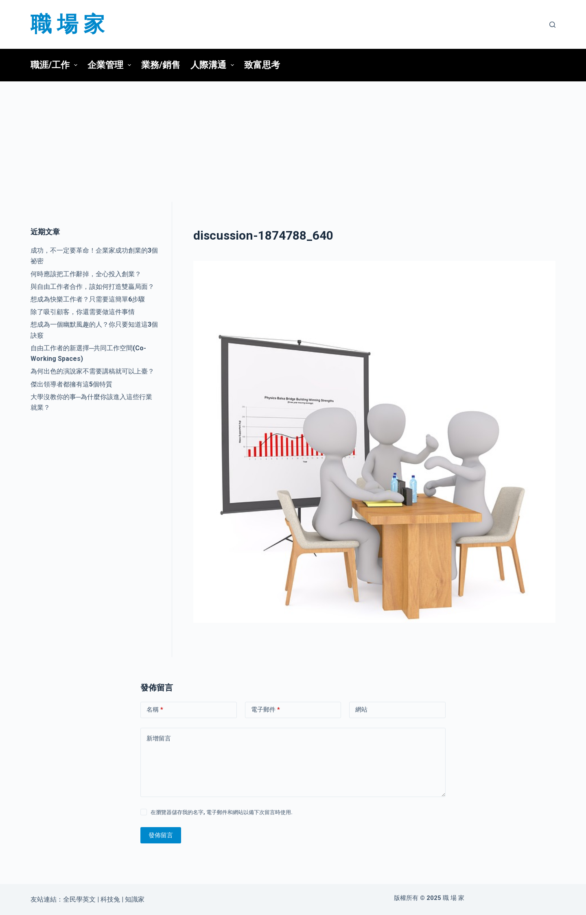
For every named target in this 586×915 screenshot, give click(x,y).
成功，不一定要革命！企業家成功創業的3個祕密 (94, 256)
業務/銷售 (160, 65)
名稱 (154, 710)
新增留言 (158, 738)
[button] (76, 65)
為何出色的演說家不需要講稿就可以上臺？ (92, 371)
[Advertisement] (293, 142)
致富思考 (262, 65)
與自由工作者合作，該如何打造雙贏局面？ (92, 286)
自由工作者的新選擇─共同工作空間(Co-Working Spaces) (88, 353)
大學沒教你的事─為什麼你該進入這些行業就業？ (91, 402)
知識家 (134, 899)
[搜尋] (552, 25)
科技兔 (110, 899)
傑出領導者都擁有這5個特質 (71, 384)
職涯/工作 (56, 65)
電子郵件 (265, 710)
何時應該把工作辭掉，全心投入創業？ (86, 274)
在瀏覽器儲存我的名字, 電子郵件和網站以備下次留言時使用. (222, 812)
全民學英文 (79, 899)
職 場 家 (68, 24)
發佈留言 (161, 835)
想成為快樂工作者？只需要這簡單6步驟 (88, 299)
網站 (361, 709)
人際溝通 (214, 65)
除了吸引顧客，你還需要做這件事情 (83, 312)
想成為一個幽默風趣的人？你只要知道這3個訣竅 (94, 330)
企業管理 (111, 65)
